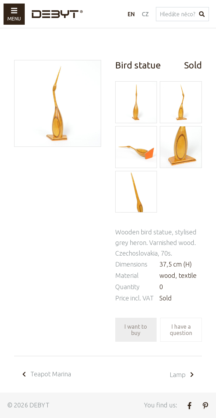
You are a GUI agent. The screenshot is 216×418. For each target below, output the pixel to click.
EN (131, 14)
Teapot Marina (46, 373)
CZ (145, 14)
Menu (14, 14)
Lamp (182, 374)
